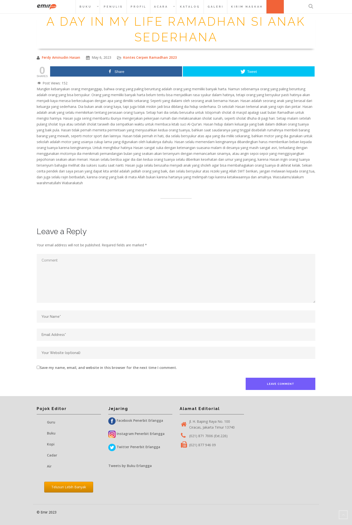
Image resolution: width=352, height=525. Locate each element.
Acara (161, 6)
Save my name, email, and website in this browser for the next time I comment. (108, 367)
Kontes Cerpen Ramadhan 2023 (150, 57)
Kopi (51, 444)
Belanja (277, 6)
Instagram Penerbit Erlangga (137, 434)
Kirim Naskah (247, 6)
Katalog (190, 6)
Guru (51, 422)
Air (49, 466)
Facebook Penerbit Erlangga (136, 420)
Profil (138, 6)
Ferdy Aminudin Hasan (61, 57)
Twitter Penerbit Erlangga (134, 447)
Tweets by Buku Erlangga (130, 465)
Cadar (52, 455)
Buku (85, 6)
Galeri (215, 6)
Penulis (113, 6)
